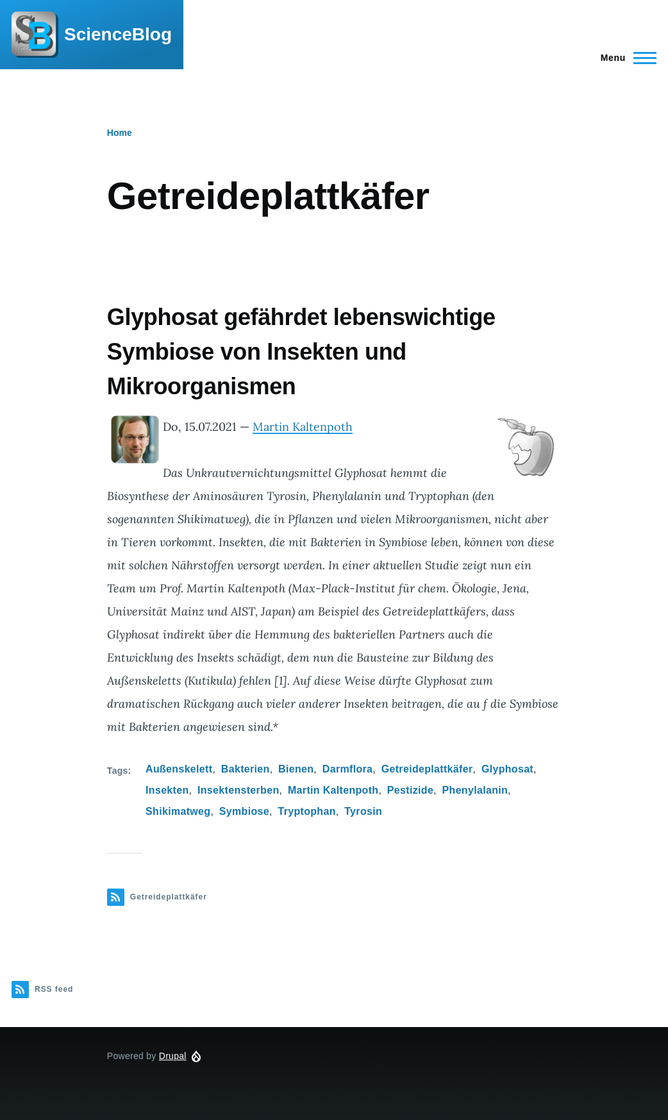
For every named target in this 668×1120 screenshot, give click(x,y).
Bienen (295, 769)
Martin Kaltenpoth (303, 426)
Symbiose (244, 811)
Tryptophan (306, 811)
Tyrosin (363, 811)
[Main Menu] (624, 57)
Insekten (167, 790)
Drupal (173, 1056)
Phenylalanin (475, 790)
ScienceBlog (118, 34)
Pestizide (410, 790)
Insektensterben (238, 790)
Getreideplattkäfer (427, 769)
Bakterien (245, 769)
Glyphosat (507, 769)
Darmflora (347, 769)
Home (119, 133)
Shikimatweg (178, 811)
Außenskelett (179, 769)
